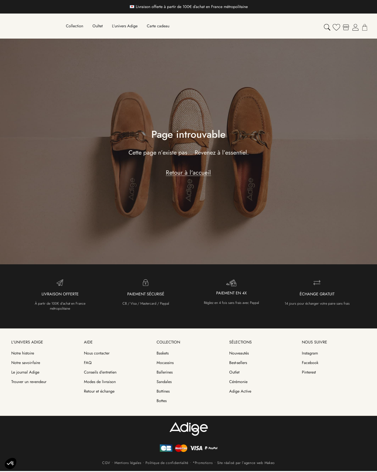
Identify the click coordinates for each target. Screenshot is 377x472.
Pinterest (309, 373)
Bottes (162, 402)
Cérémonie (238, 383)
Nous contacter (96, 354)
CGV (106, 463)
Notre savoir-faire (25, 364)
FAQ (88, 364)
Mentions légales (127, 463)
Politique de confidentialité (167, 463)
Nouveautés (239, 354)
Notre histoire (22, 354)
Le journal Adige (25, 373)
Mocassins (165, 364)
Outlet (234, 373)
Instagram (310, 354)
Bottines (163, 392)
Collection (168, 343)
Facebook (310, 364)
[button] (11, 463)
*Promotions (203, 463)
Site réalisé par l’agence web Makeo (246, 463)
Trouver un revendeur (28, 383)
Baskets (163, 354)
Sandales (164, 383)
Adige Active (240, 392)
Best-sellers (238, 364)
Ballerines (165, 373)
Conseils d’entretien (100, 373)
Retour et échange (99, 392)
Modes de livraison (100, 383)
